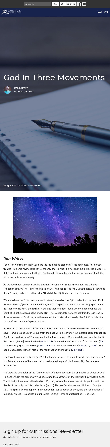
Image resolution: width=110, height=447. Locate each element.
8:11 (51, 345)
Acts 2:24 (46, 341)
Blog (6, 185)
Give (55, 4)
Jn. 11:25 (77, 349)
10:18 (93, 345)
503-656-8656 (68, 4)
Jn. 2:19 (84, 345)
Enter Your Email (11, 444)
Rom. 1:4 (43, 345)
